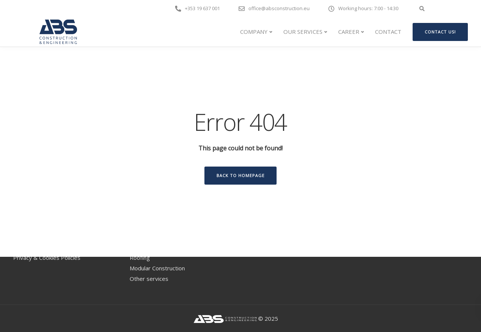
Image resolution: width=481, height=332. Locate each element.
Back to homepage (240, 175)
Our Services (302, 31)
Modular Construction (157, 268)
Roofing (140, 257)
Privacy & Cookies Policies (46, 257)
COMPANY (254, 31)
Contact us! (440, 32)
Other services (149, 278)
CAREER (348, 31)
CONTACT (388, 31)
